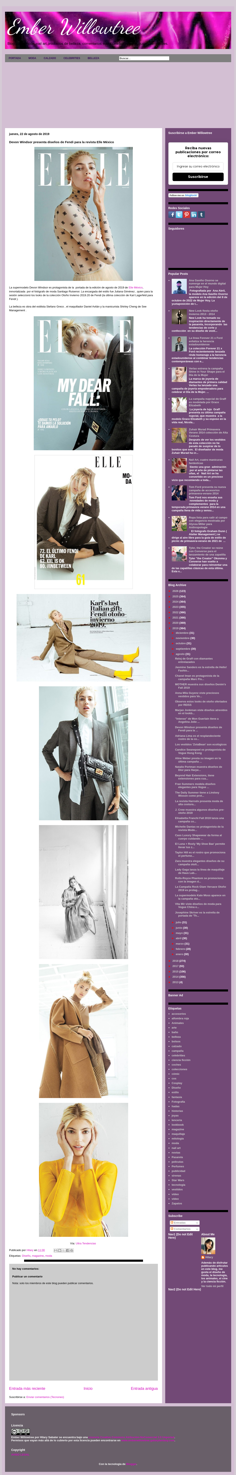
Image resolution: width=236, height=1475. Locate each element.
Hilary (209, 1257)
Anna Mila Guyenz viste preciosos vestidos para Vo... (197, 694)
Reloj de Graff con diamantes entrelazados (194, 660)
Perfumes (178, 1166)
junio (179, 927)
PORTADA (15, 58)
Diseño (26, 1255)
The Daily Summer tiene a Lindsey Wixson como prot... (197, 794)
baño (175, 1032)
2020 (176, 622)
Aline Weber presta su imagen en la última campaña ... (198, 760)
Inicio (88, 1388)
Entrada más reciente (27, 1388)
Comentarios (181, 1229)
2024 (176, 601)
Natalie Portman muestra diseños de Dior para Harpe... (198, 768)
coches (176, 1064)
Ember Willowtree (73, 26)
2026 (176, 591)
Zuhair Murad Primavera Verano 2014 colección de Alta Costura (208, 432)
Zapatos (177, 1203)
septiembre (183, 648)
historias (177, 1110)
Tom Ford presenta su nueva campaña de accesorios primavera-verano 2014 (207, 490)
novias (176, 1152)
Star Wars (178, 1180)
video (175, 1194)
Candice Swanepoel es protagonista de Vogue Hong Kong (200, 751)
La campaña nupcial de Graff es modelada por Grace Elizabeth (207, 402)
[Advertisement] (118, 93)
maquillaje (178, 1134)
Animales (178, 1023)
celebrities (178, 1055)
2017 (176, 966)
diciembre (182, 632)
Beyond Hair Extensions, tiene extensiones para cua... (194, 777)
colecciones (179, 1069)
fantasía (177, 1097)
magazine (38, 1255)
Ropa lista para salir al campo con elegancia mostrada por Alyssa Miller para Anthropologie (208, 522)
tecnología (178, 1184)
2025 (176, 596)
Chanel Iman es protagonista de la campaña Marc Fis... (197, 677)
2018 (176, 960)
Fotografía (178, 1101)
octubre (181, 643)
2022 (176, 612)
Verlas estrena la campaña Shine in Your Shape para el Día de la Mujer (207, 372)
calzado (177, 1046)
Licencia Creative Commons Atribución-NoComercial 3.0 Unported (131, 1437)
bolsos (176, 1041)
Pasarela (177, 1157)
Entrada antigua (144, 1388)
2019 (176, 628)
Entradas (178, 1222)
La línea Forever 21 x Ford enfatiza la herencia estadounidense (206, 341)
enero (180, 954)
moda (48, 1255)
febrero (181, 948)
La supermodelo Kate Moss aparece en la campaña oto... (200, 897)
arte (174, 1027)
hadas (176, 1106)
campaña (177, 1050)
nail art (176, 1148)
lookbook (178, 1124)
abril (179, 938)
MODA (32, 58)
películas (177, 1161)
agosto (180, 654)
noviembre (183, 638)
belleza (176, 1036)
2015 (176, 971)
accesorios (179, 1013)
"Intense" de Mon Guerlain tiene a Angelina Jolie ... (197, 720)
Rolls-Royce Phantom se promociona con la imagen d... (199, 880)
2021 (176, 617)
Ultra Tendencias (86, 1243)
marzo (180, 943)
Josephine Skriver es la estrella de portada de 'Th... (197, 914)
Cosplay (177, 1083)
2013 (176, 982)
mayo (180, 933)
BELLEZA (93, 58)
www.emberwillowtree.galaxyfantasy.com (147, 1440)
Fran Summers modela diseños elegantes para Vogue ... (195, 785)
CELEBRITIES (71, 58)
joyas (175, 1115)
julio (179, 922)
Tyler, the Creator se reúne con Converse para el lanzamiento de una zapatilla (207, 551)
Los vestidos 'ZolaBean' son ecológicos (201, 744)
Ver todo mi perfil (212, 1286)
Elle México (135, 287)
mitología (178, 1138)
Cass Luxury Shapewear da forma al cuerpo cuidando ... (198, 837)
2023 (176, 606)
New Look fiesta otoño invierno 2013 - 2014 (203, 312)
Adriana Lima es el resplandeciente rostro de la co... (198, 737)
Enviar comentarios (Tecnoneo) (45, 1397)
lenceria (177, 1120)
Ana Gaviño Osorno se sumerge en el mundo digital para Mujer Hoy (207, 283)
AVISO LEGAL (20, 1454)
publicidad (178, 1171)
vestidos (177, 1189)
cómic (176, 1073)
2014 (176, 976)
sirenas (176, 1175)
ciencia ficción (181, 1060)
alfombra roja (180, 1018)
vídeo (175, 1198)
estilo (175, 1092)
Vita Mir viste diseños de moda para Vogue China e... (198, 905)
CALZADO (50, 58)
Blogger (131, 1464)
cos (174, 1078)
